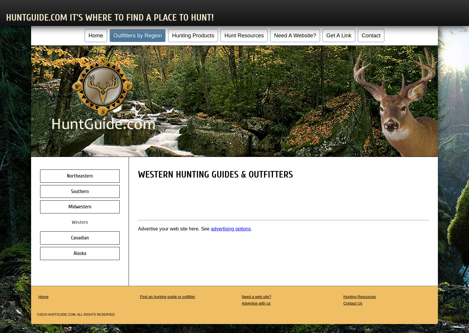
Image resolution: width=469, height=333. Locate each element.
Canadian (80, 238)
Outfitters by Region (137, 35)
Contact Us (352, 303)
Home (96, 35)
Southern (80, 191)
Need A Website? (295, 35)
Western (80, 222)
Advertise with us (256, 303)
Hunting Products (193, 35)
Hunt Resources (244, 35)
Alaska (80, 253)
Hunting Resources (359, 296)
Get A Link (338, 35)
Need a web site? (256, 296)
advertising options (231, 228)
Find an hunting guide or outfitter (167, 296)
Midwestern (80, 207)
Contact (371, 35)
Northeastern (80, 176)
